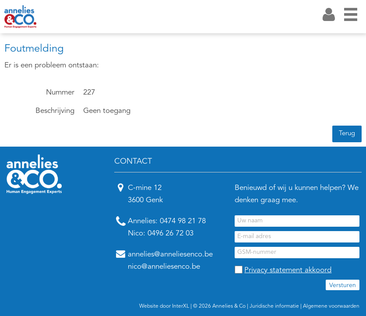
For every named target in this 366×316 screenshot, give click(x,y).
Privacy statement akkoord (287, 270)
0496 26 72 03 (171, 233)
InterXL (180, 306)
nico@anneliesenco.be (164, 266)
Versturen (342, 285)
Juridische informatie (274, 306)
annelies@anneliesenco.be (170, 254)
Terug (347, 133)
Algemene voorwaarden (331, 306)
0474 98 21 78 (183, 221)
